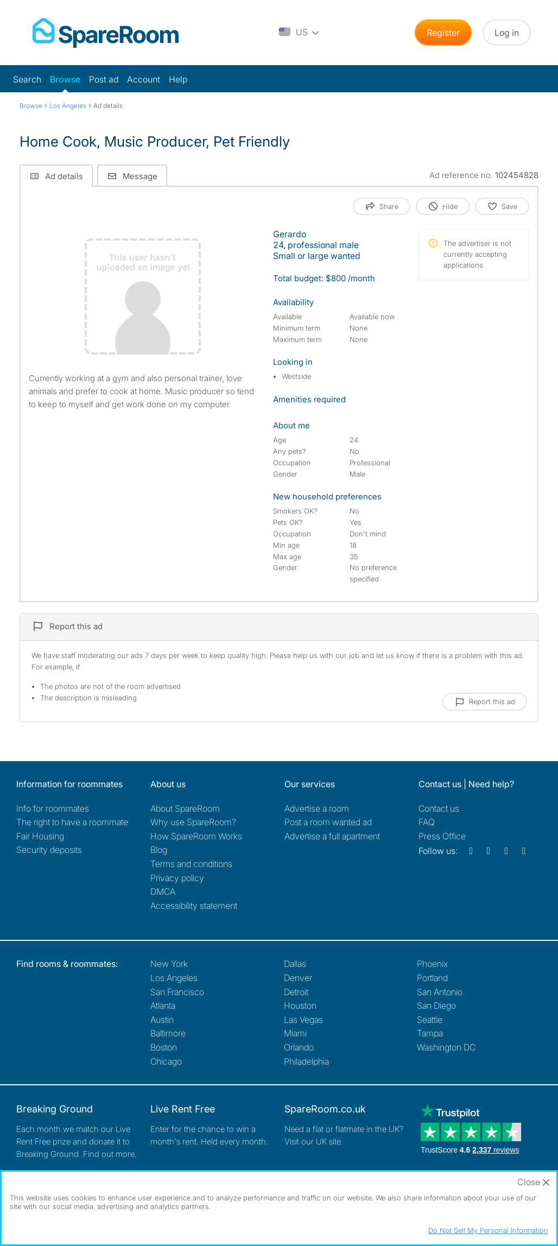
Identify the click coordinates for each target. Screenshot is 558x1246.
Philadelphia (306, 1061)
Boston (163, 1047)
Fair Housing (40, 836)
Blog (158, 849)
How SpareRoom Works (196, 836)
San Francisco (177, 991)
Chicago (166, 1061)
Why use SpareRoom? (193, 822)
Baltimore (168, 1033)
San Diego (436, 1005)
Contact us (438, 808)
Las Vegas (303, 1019)
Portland (432, 977)
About (185, 808)
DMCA (162, 891)
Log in (506, 32)
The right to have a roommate (72, 822)
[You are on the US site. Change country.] (299, 32)
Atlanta (162, 1005)
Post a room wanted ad (328, 822)
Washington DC (446, 1047)
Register (443, 32)
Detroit (296, 991)
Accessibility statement (193, 905)
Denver (298, 977)
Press (442, 836)
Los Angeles (174, 977)
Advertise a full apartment (332, 836)
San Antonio (439, 991)
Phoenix (432, 963)
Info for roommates (52, 808)
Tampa (430, 1033)
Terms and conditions (191, 863)
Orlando (299, 1047)
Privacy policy (177, 877)
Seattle (429, 1019)
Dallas (295, 963)
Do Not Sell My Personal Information (488, 1230)
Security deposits (49, 849)
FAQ (426, 822)
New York (169, 963)
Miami (295, 1033)
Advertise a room (316, 808)
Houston (300, 1005)
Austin (162, 1019)
